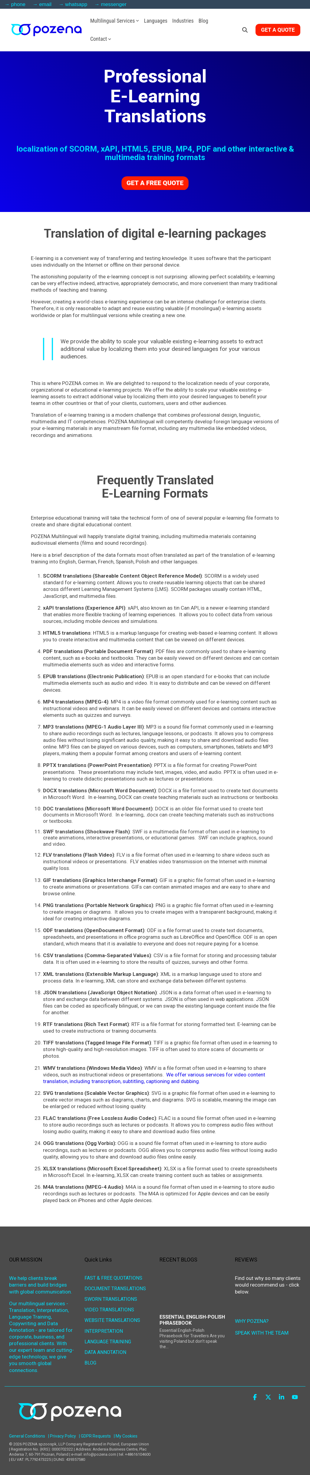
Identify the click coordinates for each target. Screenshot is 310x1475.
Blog (203, 21)
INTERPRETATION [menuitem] (103, 1330)
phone (18, 4)
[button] (255, 1397)
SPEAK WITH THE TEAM (262, 1333)
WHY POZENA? (252, 1321)
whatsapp (76, 4)
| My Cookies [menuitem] (125, 1436)
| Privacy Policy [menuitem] (62, 1436)
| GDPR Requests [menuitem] (95, 1436)
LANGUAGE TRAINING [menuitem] (107, 1341)
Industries (183, 21)
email (45, 4)
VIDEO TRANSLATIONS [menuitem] (109, 1309)
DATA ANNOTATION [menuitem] (105, 1351)
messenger (114, 4)
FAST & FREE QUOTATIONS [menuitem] (113, 1278)
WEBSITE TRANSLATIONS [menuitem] (112, 1320)
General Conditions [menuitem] (27, 1436)
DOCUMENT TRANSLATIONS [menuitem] (115, 1288)
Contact (100, 39)
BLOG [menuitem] (90, 1362)
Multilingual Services (114, 21)
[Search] (245, 30)
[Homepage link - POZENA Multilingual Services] (69, 1427)
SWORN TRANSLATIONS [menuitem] (110, 1299)
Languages (155, 21)
